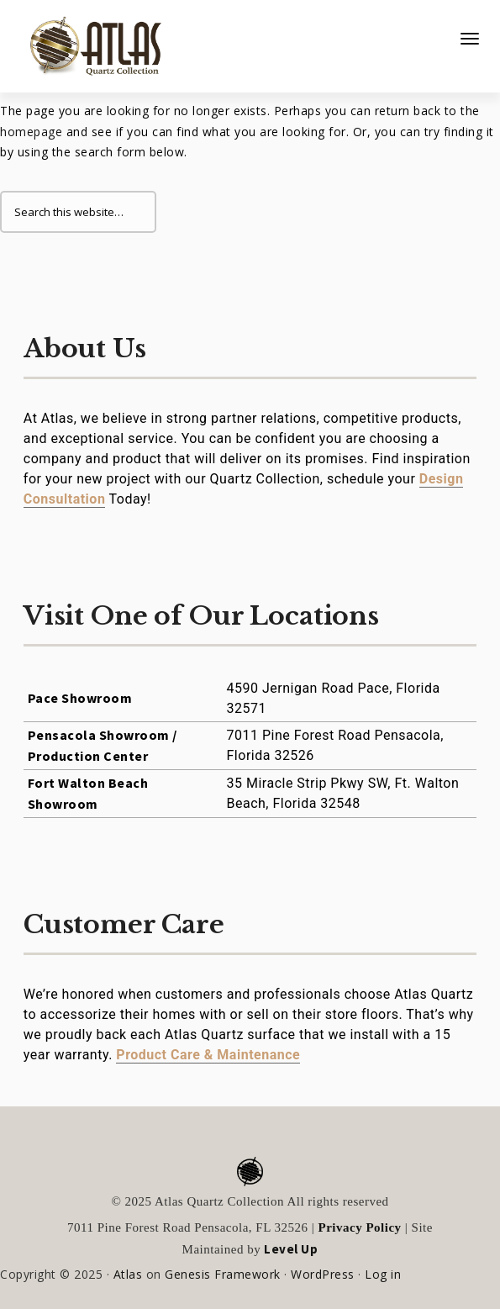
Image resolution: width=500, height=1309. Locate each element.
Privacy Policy (360, 1227)
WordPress (323, 1274)
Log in (383, 1274)
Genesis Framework (223, 1274)
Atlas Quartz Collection (88, 39)
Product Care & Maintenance (208, 1055)
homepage (31, 132)
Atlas (128, 1274)
